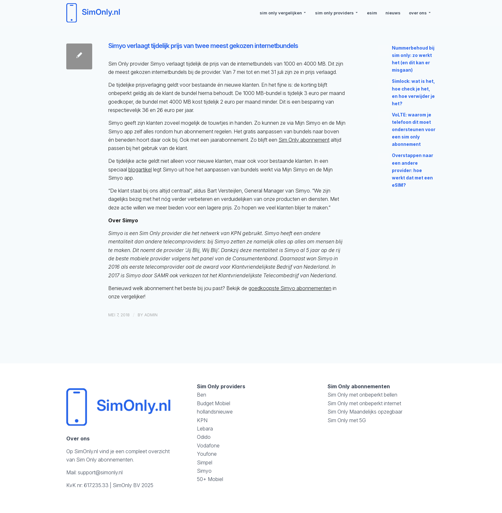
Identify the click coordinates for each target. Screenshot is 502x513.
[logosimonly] (94, 13)
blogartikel (140, 169)
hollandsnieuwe (215, 411)
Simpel (204, 462)
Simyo (204, 471)
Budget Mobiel (213, 403)
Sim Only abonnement (304, 140)
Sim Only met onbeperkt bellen (362, 394)
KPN (202, 420)
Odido (204, 437)
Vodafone (208, 445)
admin (151, 314)
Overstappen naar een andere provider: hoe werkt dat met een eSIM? (412, 170)
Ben (201, 394)
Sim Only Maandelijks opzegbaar (365, 411)
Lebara (205, 428)
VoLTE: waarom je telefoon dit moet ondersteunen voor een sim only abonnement (413, 129)
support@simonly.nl (100, 472)
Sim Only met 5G (347, 420)
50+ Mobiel (210, 479)
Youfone (207, 454)
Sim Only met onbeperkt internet (364, 403)
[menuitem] (283, 13)
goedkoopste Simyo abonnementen (289, 288)
